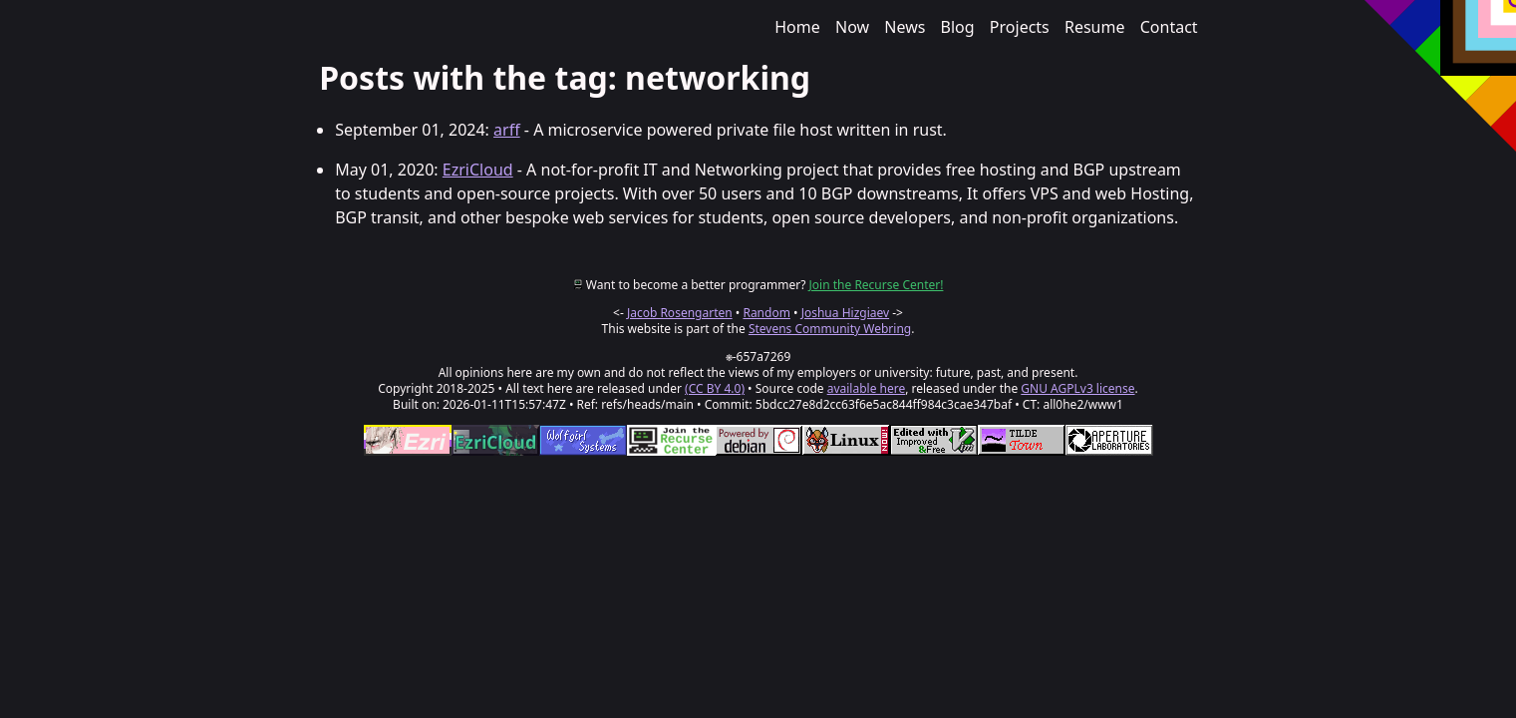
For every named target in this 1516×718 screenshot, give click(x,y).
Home (797, 27)
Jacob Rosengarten (680, 312)
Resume (1094, 27)
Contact (1169, 27)
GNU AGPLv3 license (1077, 388)
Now (852, 27)
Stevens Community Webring (830, 328)
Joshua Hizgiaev (845, 312)
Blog (958, 27)
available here (866, 388)
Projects (1020, 27)
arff (506, 130)
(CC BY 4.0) (715, 388)
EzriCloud (478, 169)
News (904, 27)
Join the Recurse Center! (876, 284)
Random (766, 312)
